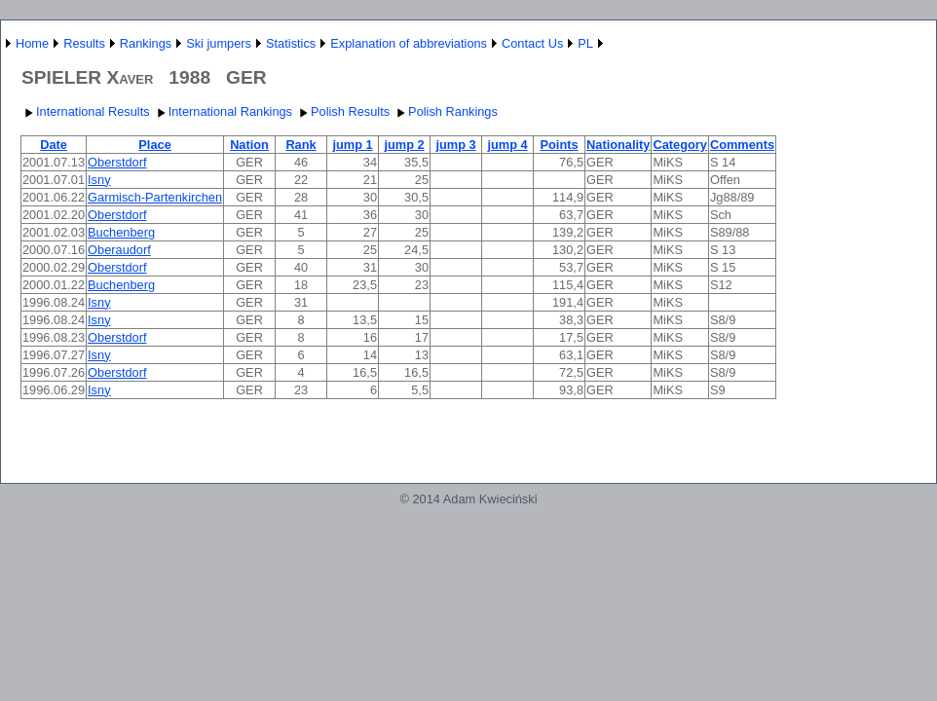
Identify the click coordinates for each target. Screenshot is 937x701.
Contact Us (532, 43)
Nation (249, 144)
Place (154, 144)
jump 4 (507, 144)
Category (679, 144)
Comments (742, 144)
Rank (300, 144)
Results (84, 43)
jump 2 (404, 144)
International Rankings (222, 111)
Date (53, 144)
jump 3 (455, 144)
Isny (99, 179)
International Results (85, 111)
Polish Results (342, 111)
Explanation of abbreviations (408, 43)
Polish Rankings (445, 111)
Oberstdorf (117, 162)
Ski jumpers (218, 43)
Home (32, 43)
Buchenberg (121, 232)
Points (559, 144)
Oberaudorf (119, 249)
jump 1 (352, 144)
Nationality (618, 144)
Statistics (291, 43)
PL (585, 43)
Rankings (145, 43)
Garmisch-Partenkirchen (155, 197)
